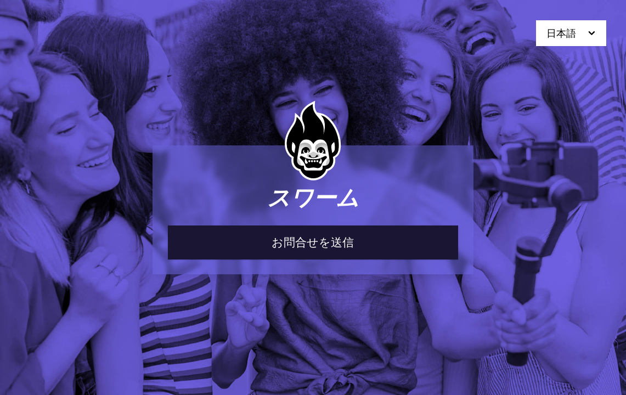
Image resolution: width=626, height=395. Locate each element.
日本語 (572, 33)
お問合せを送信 (313, 242)
